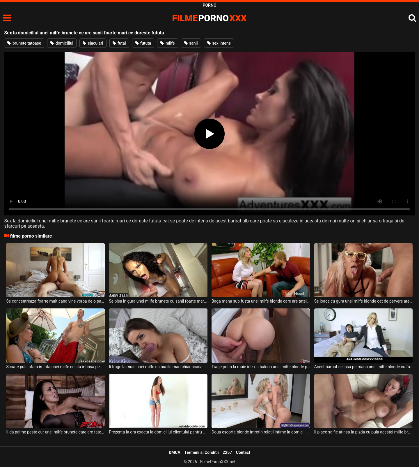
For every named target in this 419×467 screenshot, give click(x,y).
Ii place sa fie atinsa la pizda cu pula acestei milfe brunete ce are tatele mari (363, 432)
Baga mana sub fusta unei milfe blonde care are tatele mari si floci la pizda (261, 301)
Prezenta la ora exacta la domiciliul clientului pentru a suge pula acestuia (158, 432)
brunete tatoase (24, 43)
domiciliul (61, 43)
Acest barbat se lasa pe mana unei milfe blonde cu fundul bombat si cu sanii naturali (363, 366)
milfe (167, 43)
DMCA (174, 452)
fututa (143, 43)
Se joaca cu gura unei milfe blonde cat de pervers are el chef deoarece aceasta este (363, 301)
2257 (227, 452)
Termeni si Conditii (201, 452)
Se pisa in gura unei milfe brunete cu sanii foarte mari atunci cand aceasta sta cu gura (158, 301)
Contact (243, 452)
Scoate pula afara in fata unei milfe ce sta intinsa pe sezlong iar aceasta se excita (55, 366)
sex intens (219, 43)
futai (119, 43)
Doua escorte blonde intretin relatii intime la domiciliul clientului (261, 432)
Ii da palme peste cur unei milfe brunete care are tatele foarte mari (55, 432)
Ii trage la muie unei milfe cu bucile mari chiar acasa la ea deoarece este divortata (158, 366)
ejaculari (93, 43)
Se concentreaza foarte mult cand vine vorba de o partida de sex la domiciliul (55, 301)
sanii (191, 43)
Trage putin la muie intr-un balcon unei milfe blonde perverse (261, 366)
